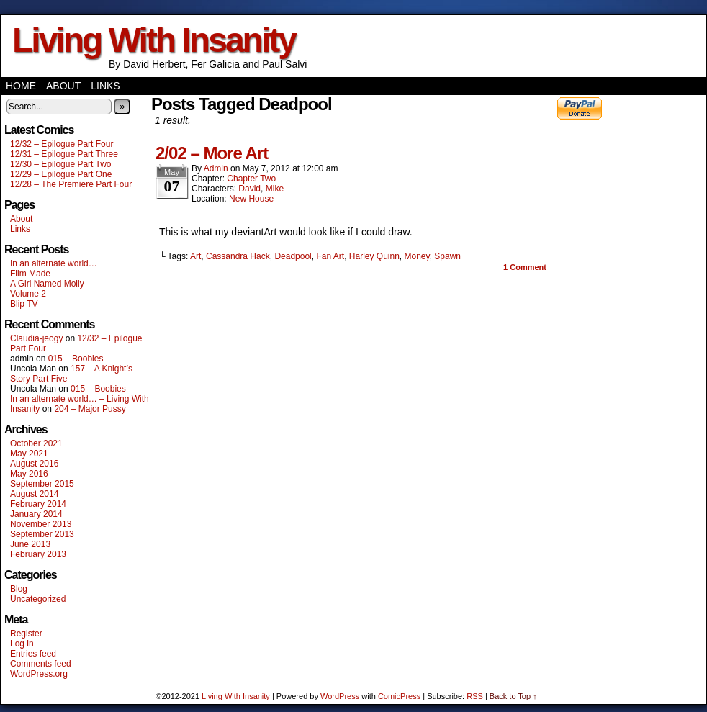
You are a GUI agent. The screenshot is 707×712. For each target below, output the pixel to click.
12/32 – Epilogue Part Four (61, 144)
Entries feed (33, 654)
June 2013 (30, 544)
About (63, 85)
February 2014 (38, 504)
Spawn (447, 256)
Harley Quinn (374, 256)
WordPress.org (39, 674)
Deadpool (292, 256)
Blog (18, 589)
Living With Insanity (153, 40)
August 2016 (34, 464)
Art (195, 256)
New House (251, 199)
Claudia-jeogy (36, 338)
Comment (524, 267)
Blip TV (23, 304)
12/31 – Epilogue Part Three (64, 154)
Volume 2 (28, 294)
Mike (275, 189)
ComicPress (399, 696)
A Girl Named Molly (47, 284)
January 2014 (36, 514)
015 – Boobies (76, 358)
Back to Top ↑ (513, 696)
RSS (475, 696)
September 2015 (42, 484)
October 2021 (36, 443)
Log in (22, 644)
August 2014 (34, 494)
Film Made (30, 274)
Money (417, 256)
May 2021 (29, 454)
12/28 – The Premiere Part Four (71, 184)
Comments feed (40, 664)
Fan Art (330, 256)
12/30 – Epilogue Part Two (61, 164)
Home (21, 85)
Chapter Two (251, 179)
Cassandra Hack (238, 256)
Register (26, 633)
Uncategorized (38, 599)
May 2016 (29, 474)
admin (216, 168)
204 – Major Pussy (89, 409)
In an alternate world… (53, 263)
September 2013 (42, 534)
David (249, 189)
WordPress (339, 696)
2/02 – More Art (212, 153)
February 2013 (38, 554)
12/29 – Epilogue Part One (61, 174)
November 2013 (40, 524)
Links (105, 85)
